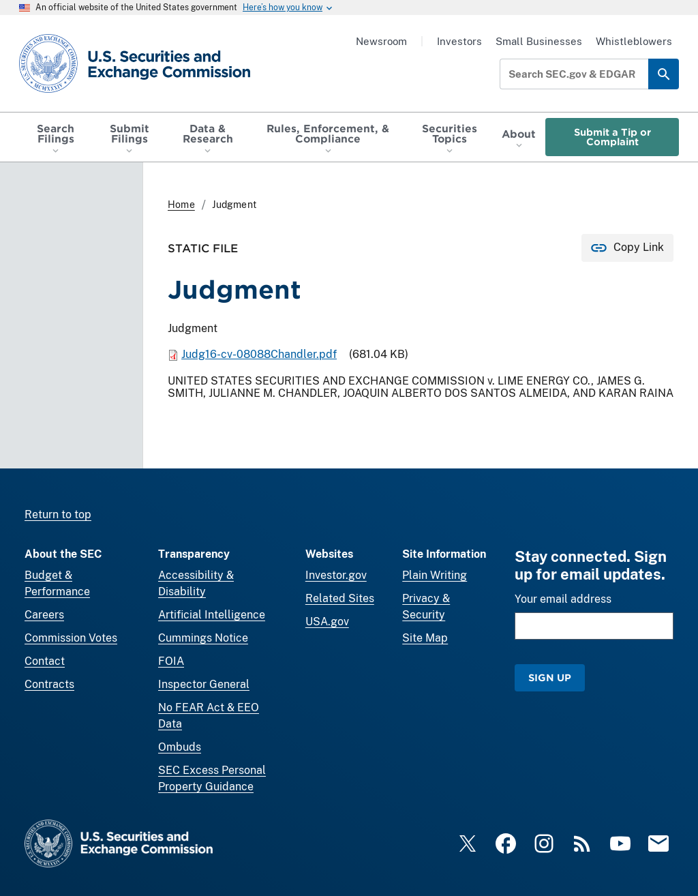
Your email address (563, 599)
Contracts (49, 684)
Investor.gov (336, 575)
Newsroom (381, 41)
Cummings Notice (203, 637)
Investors (459, 41)
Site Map (425, 637)
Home (181, 204)
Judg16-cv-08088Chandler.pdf (259, 354)
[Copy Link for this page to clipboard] (627, 248)
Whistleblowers (634, 41)
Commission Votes (71, 637)
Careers (44, 614)
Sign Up (549, 677)
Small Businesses (539, 41)
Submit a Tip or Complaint (612, 136)
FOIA (171, 661)
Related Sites (339, 598)
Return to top (58, 514)
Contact (45, 661)
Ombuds (179, 747)
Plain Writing (434, 575)
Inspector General (203, 684)
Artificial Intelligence (211, 614)
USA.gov (327, 621)
